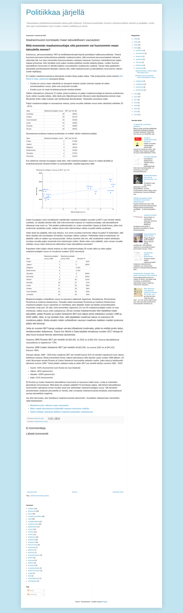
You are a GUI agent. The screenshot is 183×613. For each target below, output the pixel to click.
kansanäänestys (33, 578)
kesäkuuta (139, 65)
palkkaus (31, 550)
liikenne (30, 558)
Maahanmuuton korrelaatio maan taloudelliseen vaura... (145, 76)
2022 (136, 94)
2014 (136, 109)
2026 (136, 39)
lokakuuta (139, 56)
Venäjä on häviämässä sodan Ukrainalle (150, 140)
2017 (136, 100)
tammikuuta (140, 90)
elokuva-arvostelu (34, 571)
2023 (136, 48)
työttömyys (31, 537)
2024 (136, 45)
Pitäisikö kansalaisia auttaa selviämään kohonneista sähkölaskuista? (142, 200)
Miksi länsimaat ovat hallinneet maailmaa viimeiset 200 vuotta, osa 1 (150, 291)
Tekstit (30, 590)
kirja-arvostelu (32, 545)
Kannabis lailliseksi (150, 157)
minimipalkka (32, 581)
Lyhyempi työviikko (150, 215)
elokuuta (139, 62)
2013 (136, 111)
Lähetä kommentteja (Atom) (39, 496)
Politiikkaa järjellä (55, 12)
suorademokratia (33, 568)
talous (46, 421)
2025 (136, 42)
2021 (136, 97)
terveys (30, 529)
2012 (136, 115)
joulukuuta (139, 50)
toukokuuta (140, 68)
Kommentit (32, 594)
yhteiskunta (32, 511)
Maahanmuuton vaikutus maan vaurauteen (49, 405)
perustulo (31, 552)
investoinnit (32, 542)
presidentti (31, 565)
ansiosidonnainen (34, 555)
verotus (30, 534)
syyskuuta (139, 59)
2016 (136, 103)
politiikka (31, 509)
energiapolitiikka (33, 521)
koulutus (31, 532)
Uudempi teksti (32, 492)
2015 (136, 105)
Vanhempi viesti (118, 492)
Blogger (105, 602)
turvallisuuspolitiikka (34, 516)
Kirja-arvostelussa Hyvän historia (150, 235)
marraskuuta (140, 53)
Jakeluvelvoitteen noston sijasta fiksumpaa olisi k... (146, 72)
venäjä (30, 573)
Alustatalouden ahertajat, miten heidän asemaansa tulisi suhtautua (145, 274)
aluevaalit (31, 560)
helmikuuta (139, 87)
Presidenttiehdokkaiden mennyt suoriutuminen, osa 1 (150, 178)
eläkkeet (31, 563)
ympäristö (31, 540)
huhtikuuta (139, 81)
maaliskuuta (140, 84)
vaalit (30, 519)
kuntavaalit (31, 547)
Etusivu (74, 492)
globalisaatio (32, 527)
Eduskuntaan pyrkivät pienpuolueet (148, 254)
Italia (29, 576)
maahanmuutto (38, 421)
